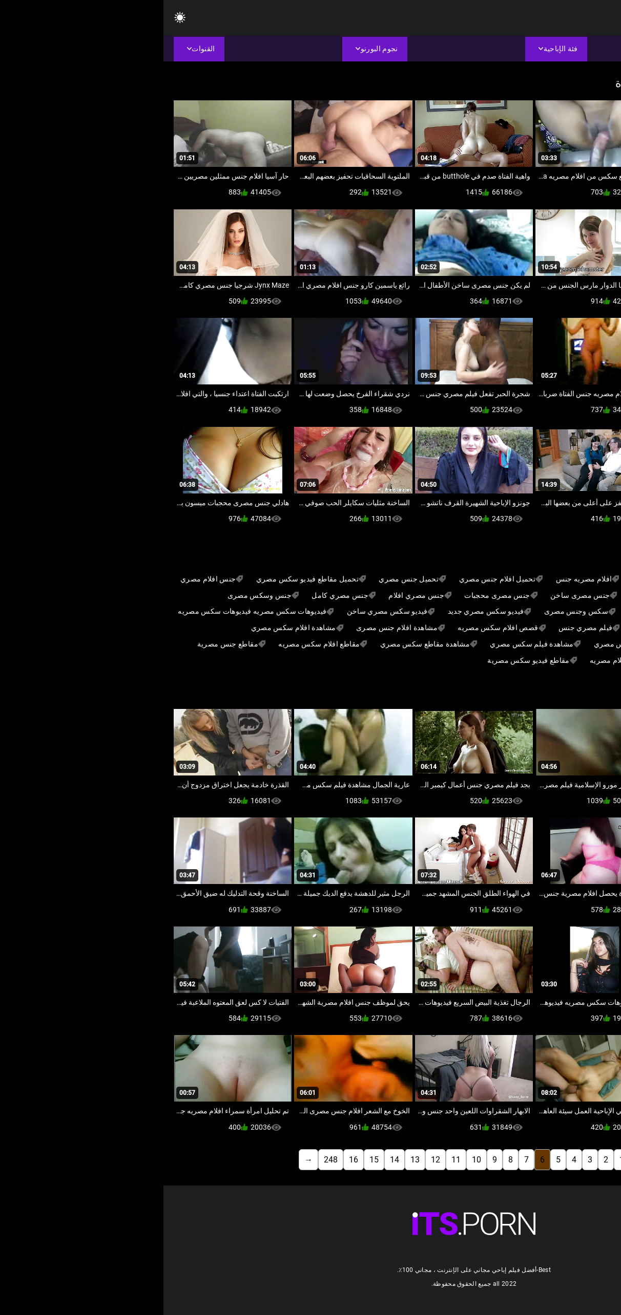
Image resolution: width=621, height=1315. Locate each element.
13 (251, 1160)
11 (292, 1160)
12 (272, 1160)
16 (190, 1160)
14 (231, 1160)
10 (313, 1160)
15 (210, 1160)
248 (167, 1160)
